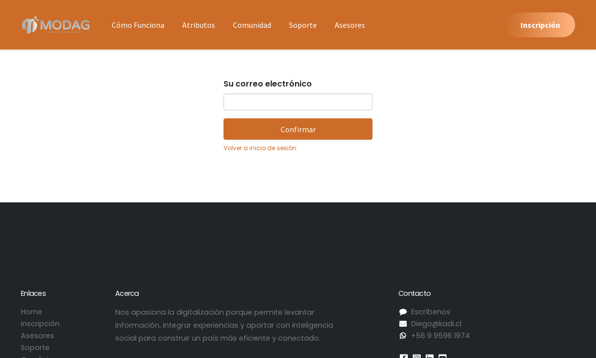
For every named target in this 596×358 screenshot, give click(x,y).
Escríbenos (430, 312)
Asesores (37, 336)
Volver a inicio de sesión (260, 148)
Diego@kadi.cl (436, 324)
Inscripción (540, 25)
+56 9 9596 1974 (440, 336)
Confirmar (298, 129)
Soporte (35, 348)
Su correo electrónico (268, 84)
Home (31, 312)
